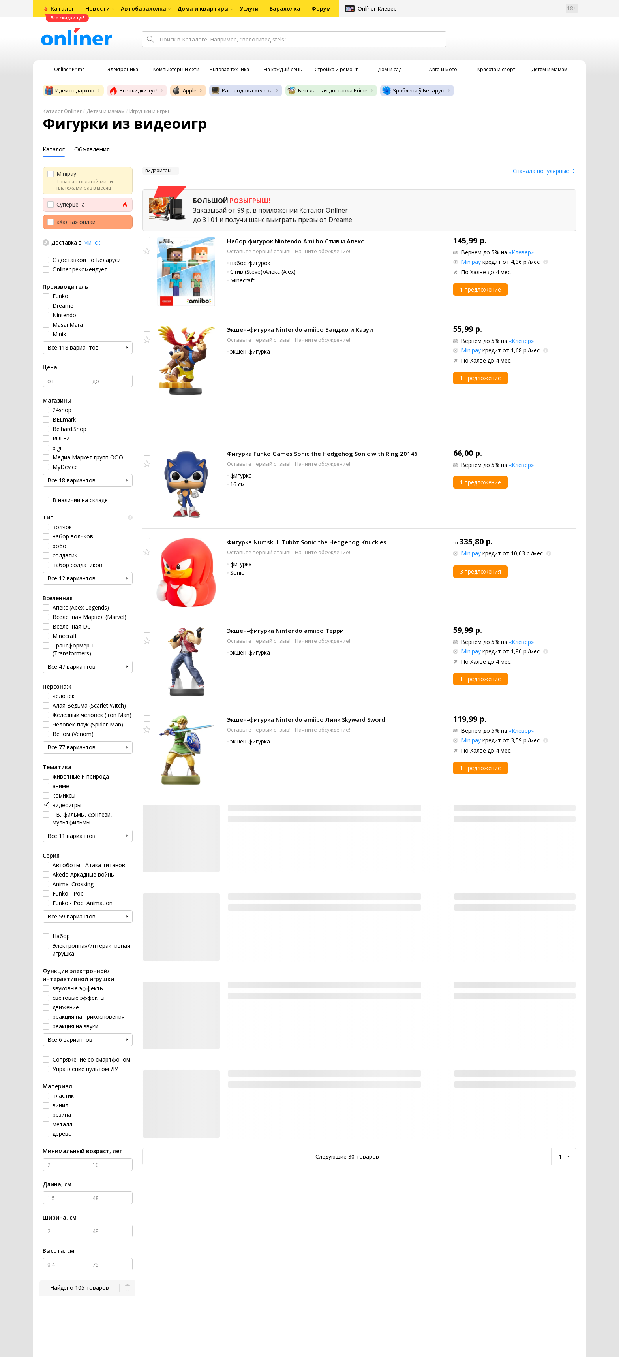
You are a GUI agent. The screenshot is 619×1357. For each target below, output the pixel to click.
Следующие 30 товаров (347, 1156)
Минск (91, 242)
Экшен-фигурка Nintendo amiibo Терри (285, 630)
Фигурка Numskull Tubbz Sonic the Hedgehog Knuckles (306, 542)
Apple (184, 90)
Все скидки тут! (133, 90)
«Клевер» (521, 252)
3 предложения (480, 571)
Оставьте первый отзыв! (259, 251)
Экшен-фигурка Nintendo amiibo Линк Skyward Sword (306, 719)
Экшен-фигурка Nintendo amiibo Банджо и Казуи (300, 329)
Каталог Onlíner (62, 111)
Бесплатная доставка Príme (327, 90)
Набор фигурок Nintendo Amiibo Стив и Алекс (295, 241)
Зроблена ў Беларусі (413, 90)
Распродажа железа (242, 90)
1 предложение (480, 289)
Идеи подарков (69, 90)
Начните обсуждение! (322, 251)
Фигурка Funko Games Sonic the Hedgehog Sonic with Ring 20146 (322, 453)
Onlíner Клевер (377, 8)
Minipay (471, 261)
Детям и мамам (105, 111)
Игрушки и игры (149, 111)
